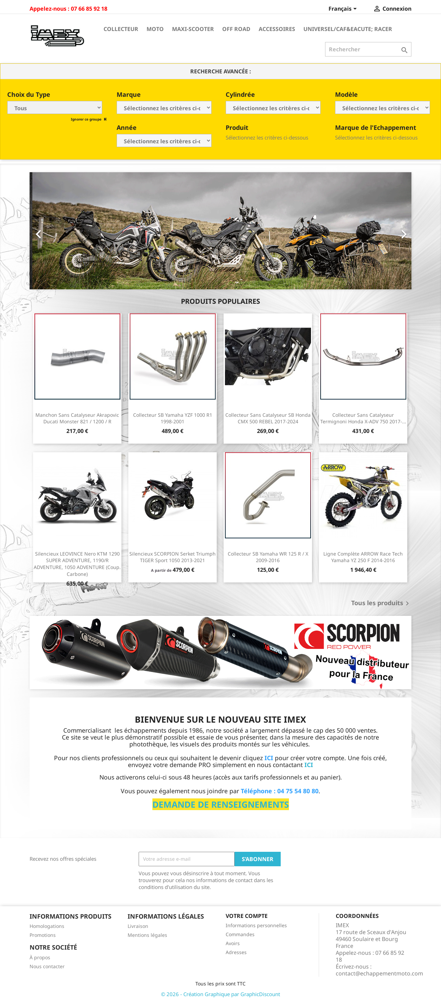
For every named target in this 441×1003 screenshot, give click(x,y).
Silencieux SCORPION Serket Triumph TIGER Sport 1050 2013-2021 (172, 557)
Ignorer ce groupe (87, 119)
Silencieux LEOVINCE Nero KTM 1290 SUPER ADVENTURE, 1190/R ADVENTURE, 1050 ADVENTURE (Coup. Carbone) (77, 563)
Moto (155, 29)
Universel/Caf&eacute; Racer (347, 29)
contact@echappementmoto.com (379, 973)
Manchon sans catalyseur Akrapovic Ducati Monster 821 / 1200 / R (77, 418)
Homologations (47, 926)
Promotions (43, 935)
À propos (40, 957)
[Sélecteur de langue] (344, 9)
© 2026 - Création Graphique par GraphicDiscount (220, 994)
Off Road (236, 29)
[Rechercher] (368, 49)
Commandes (240, 934)
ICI (308, 765)
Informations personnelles (256, 925)
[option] (220, 230)
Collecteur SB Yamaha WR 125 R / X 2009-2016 (268, 557)
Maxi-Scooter (193, 29)
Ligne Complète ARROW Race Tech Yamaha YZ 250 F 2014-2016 (363, 557)
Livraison (138, 926)
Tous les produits (381, 603)
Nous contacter (47, 966)
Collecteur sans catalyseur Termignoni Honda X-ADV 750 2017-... (363, 418)
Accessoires (277, 29)
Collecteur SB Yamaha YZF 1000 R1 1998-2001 (172, 418)
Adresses (236, 952)
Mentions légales (147, 935)
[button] (58, 230)
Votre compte (247, 916)
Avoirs (233, 943)
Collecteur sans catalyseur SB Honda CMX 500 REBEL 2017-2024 (268, 418)
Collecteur (121, 29)
